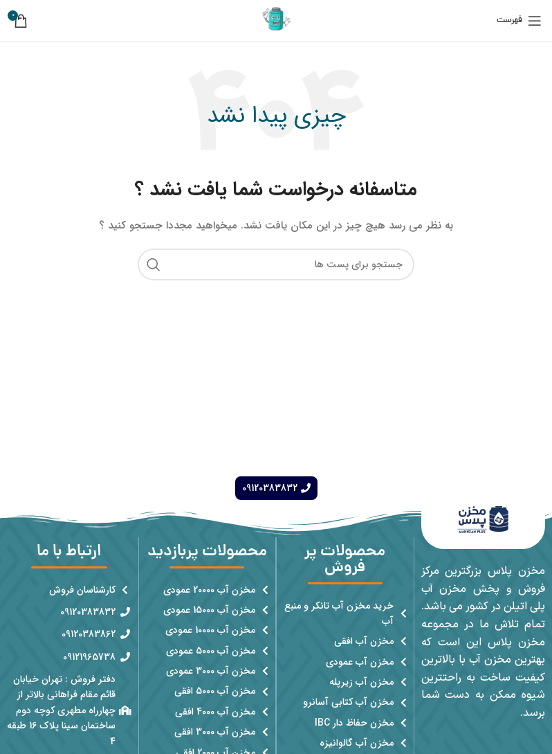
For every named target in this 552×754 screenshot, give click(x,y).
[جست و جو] (276, 264)
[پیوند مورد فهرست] (345, 613)
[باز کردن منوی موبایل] (519, 21)
